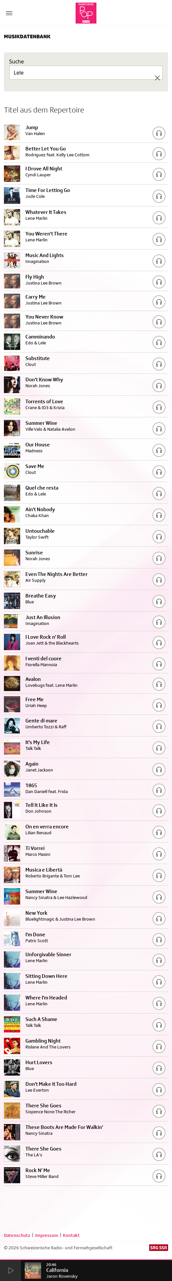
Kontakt (71, 1235)
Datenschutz (17, 1235)
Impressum (46, 1235)
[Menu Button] (9, 13)
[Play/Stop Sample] (159, 133)
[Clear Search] (157, 77)
